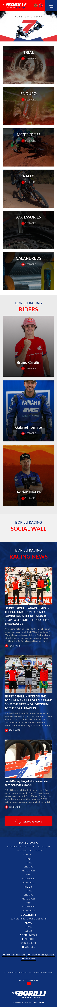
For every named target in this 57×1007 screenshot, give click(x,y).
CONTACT (28, 854)
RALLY (29, 874)
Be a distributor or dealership (28, 918)
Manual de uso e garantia (41, 954)
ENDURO (28, 866)
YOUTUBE (28, 947)
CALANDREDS (28, 882)
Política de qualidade (14, 954)
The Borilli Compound (29, 850)
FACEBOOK (28, 939)
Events (28, 931)
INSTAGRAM (28, 943)
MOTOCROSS (28, 870)
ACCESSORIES (29, 878)
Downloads (28, 958)
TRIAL (28, 862)
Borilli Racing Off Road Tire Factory (28, 846)
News (28, 927)
